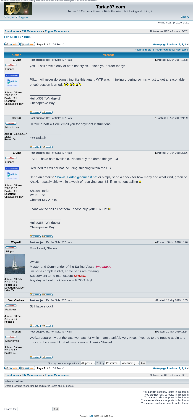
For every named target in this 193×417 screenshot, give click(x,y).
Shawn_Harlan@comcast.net (76, 177)
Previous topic (142, 49)
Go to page (159, 44)
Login (9, 17)
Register (22, 17)
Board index (12, 31)
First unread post (163, 49)
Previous (172, 44)
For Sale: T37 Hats (17, 36)
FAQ (185, 17)
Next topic (182, 49)
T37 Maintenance (32, 31)
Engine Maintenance (57, 31)
